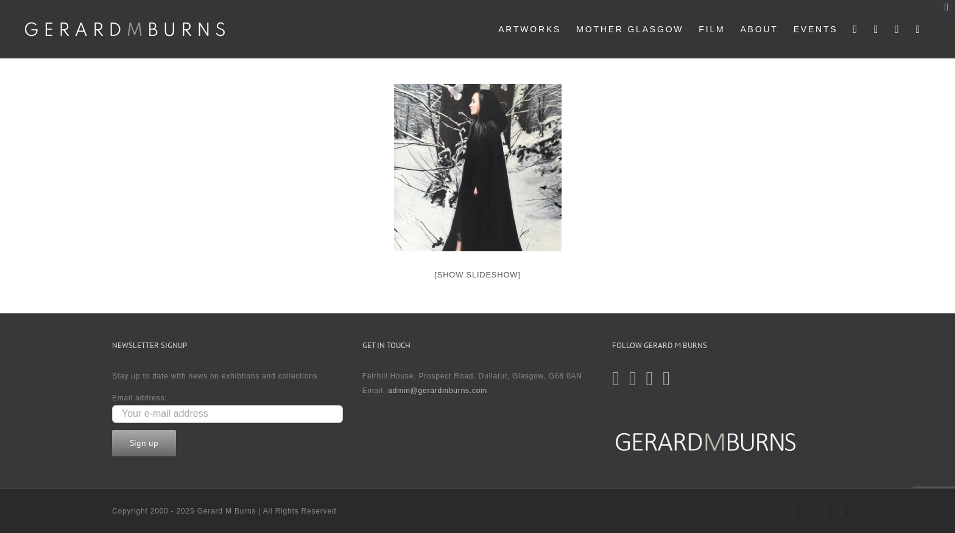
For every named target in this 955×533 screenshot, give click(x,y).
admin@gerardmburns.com (437, 390)
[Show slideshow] (477, 274)
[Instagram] (650, 378)
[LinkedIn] (667, 378)
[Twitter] (616, 378)
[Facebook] (633, 378)
